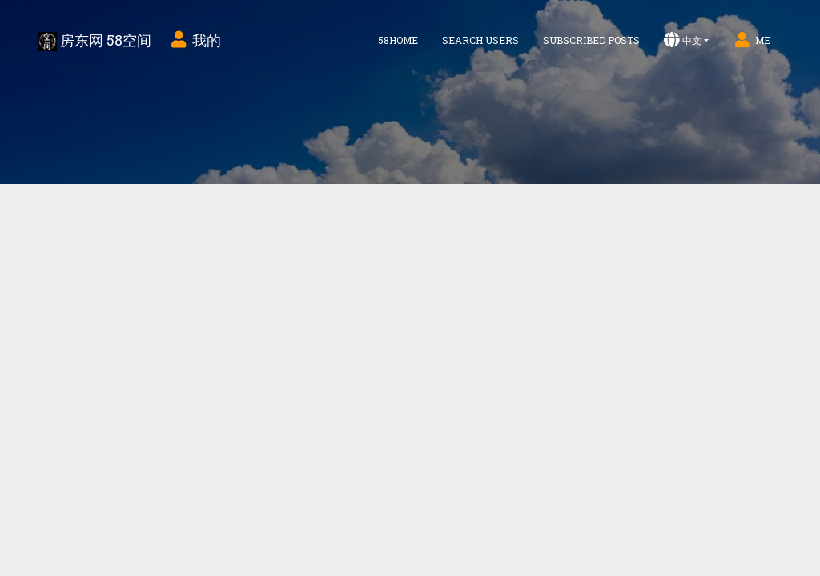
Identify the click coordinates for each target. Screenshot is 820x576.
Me (751, 40)
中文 (682, 40)
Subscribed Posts (591, 40)
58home (398, 40)
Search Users (480, 40)
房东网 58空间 (94, 40)
